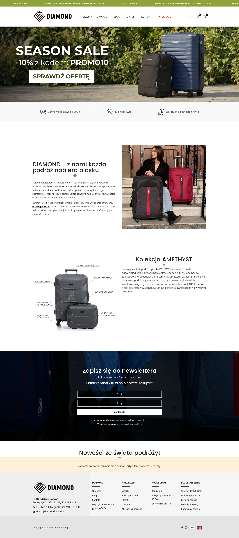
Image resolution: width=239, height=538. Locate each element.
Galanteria (127, 504)
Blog (117, 16)
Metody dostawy (189, 504)
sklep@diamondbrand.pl (49, 511)
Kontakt (146, 16)
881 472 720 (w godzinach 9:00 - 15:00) (56, 507)
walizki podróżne (41, 206)
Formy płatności (189, 499)
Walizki (125, 490)
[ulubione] (197, 16)
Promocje (164, 16)
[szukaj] (190, 16)
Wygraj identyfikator (191, 490)
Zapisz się (119, 412)
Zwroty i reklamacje (161, 503)
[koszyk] (204, 16)
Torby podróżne (130, 495)
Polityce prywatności (136, 420)
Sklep (86, 16)
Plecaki (125, 499)
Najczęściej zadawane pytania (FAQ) (103, 506)
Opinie (130, 16)
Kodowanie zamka (190, 508)
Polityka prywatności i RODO (163, 497)
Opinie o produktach (191, 495)
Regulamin (157, 490)
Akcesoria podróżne (132, 508)
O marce (101, 16)
